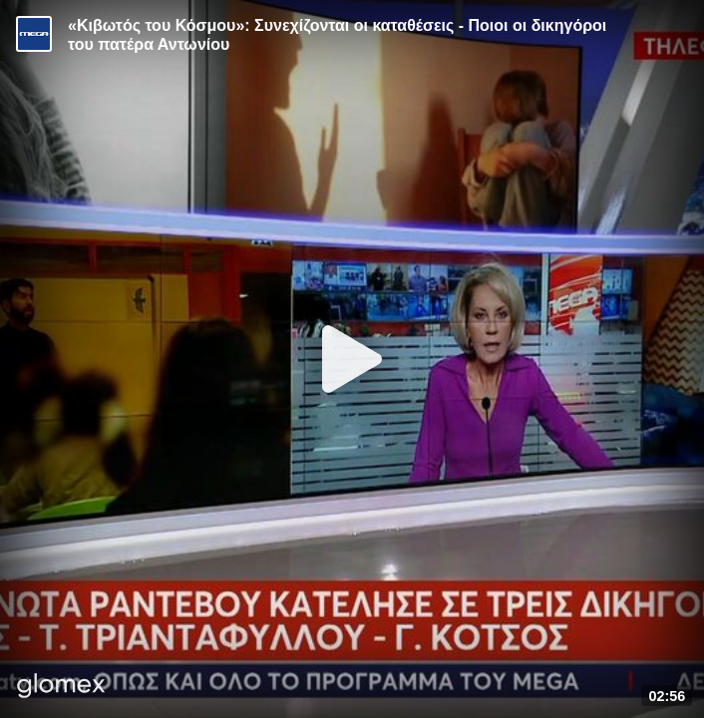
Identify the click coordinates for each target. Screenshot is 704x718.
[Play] (352, 359)
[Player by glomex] (61, 687)
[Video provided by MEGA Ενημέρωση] (34, 34)
